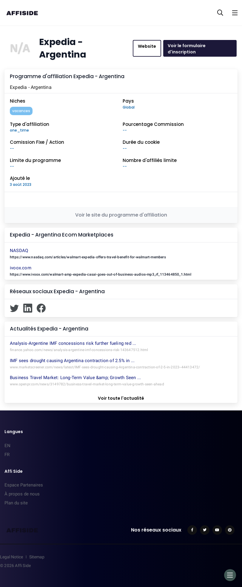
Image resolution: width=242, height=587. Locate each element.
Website (147, 46)
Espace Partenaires (23, 485)
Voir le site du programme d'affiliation (121, 214)
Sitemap (36, 556)
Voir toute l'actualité (121, 398)
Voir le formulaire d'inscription (187, 49)
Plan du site (16, 503)
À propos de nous (22, 494)
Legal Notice (11, 556)
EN (7, 445)
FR (7, 454)
